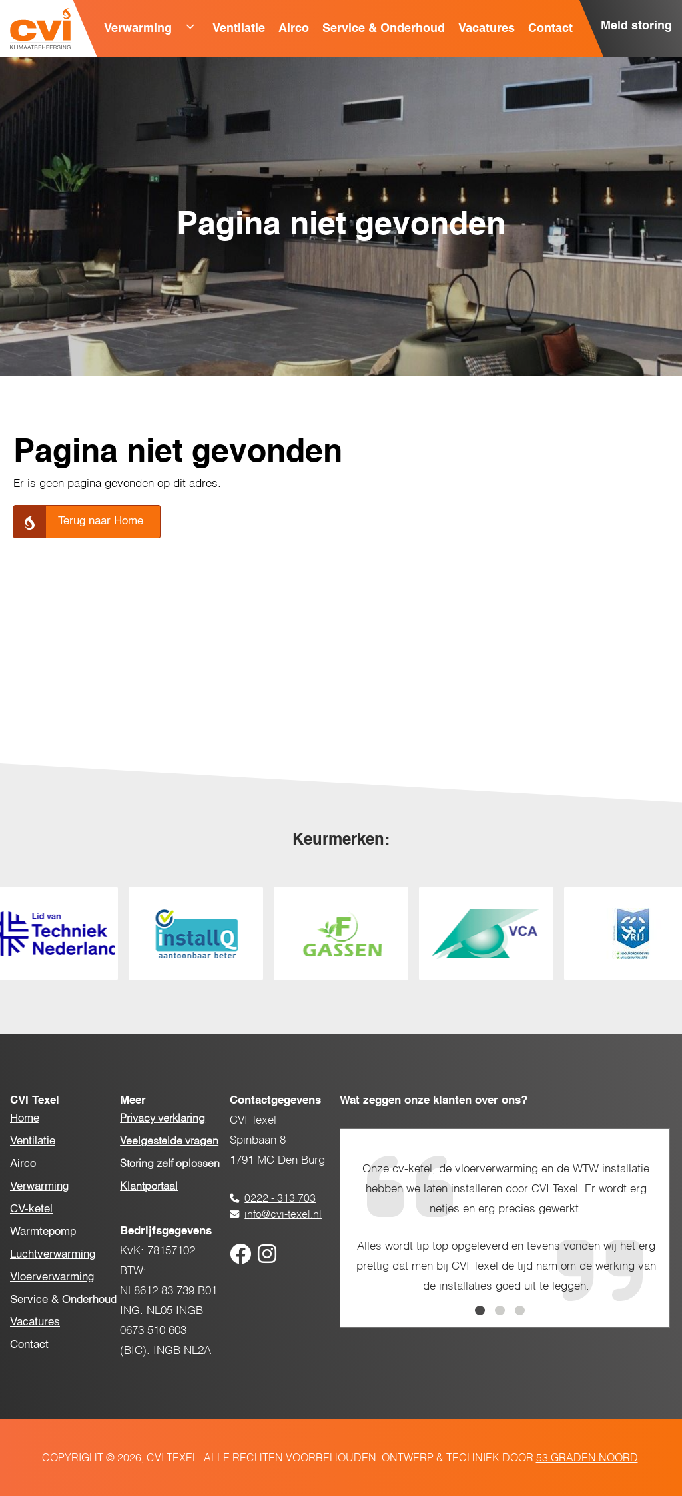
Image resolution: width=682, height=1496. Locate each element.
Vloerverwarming (52, 1277)
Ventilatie (238, 29)
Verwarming (138, 29)
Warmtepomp (43, 1232)
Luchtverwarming (52, 1254)
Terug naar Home (100, 521)
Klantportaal (149, 1187)
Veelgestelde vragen (169, 1141)
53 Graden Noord (587, 1458)
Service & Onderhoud (383, 29)
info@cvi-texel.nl (283, 1215)
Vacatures (486, 29)
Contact (550, 29)
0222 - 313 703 (280, 1199)
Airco (293, 29)
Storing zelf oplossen (170, 1164)
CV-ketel (31, 1209)
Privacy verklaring (162, 1119)
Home (24, 1118)
